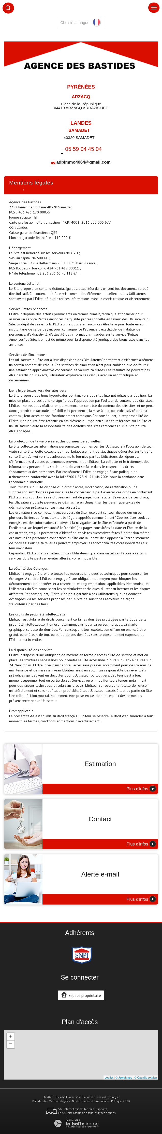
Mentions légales (59, 1101)
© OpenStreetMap (145, 1077)
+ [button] (10, 1037)
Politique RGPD (120, 1101)
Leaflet (109, 1077)
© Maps (123, 1077)
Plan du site (39, 1101)
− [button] (10, 1044)
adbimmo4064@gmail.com (83, 162)
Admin (105, 1101)
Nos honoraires (81, 1101)
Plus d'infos (141, 788)
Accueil (15, 190)
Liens (95, 1101)
